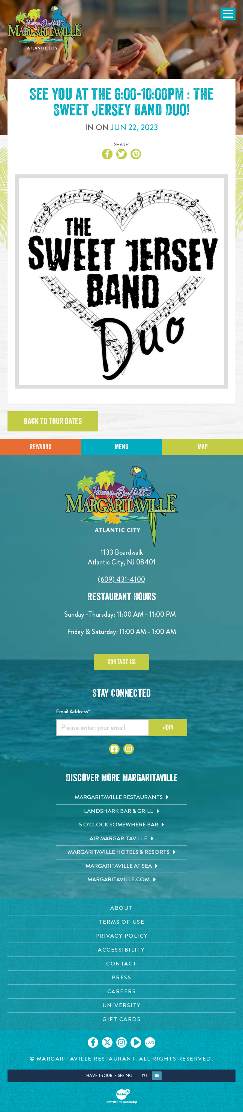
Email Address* (73, 711)
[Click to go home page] (45, 33)
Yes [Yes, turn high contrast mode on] (144, 1076)
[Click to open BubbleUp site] (121, 1096)
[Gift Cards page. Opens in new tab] (122, 1019)
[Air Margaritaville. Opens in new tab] (121, 839)
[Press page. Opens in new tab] (122, 977)
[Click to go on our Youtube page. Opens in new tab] (135, 1042)
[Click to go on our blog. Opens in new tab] (150, 1042)
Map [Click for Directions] (203, 446)
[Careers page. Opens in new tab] (122, 991)
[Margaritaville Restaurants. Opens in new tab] (121, 797)
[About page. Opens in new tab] (122, 908)
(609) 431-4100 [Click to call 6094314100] (121, 579)
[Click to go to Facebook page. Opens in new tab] (114, 749)
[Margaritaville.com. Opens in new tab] (121, 880)
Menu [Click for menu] (121, 446)
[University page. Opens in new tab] (122, 1005)
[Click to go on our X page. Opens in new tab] (107, 1042)
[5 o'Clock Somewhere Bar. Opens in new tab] (121, 825)
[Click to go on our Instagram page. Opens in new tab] (121, 1042)
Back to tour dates (53, 421)
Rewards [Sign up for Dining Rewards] (40, 446)
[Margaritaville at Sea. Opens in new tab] (121, 866)
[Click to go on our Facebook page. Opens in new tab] (93, 1042)
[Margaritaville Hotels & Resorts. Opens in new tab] (121, 852)
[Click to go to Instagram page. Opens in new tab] (128, 749)
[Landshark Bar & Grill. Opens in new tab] (121, 811)
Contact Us (121, 661)
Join (168, 727)
